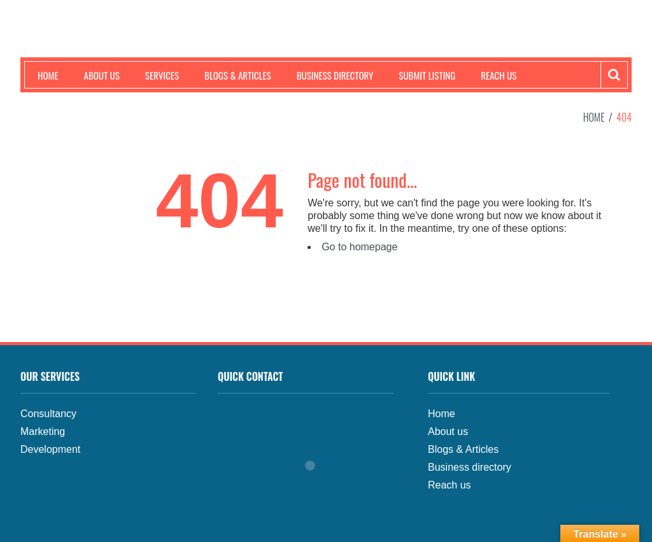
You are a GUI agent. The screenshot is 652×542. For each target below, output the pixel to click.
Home (48, 75)
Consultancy (48, 413)
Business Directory (335, 75)
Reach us (498, 75)
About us (102, 75)
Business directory (469, 467)
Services (162, 75)
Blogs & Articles (237, 75)
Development (50, 449)
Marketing (42, 431)
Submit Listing (427, 75)
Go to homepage (359, 246)
